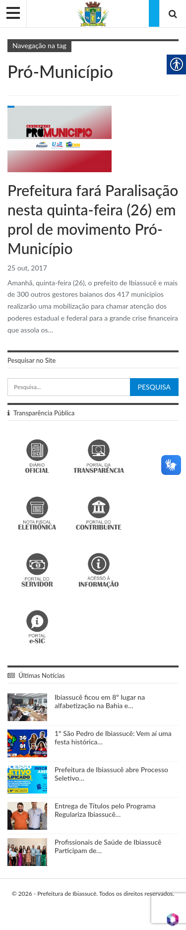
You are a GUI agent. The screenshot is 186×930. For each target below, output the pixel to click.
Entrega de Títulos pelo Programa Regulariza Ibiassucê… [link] (105, 809)
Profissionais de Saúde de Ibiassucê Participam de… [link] (108, 846)
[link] (92, 13)
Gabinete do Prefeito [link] (10, 107)
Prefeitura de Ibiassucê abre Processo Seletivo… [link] (111, 773)
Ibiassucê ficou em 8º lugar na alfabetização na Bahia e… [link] (100, 701)
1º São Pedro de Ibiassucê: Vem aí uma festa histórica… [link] (113, 737)
